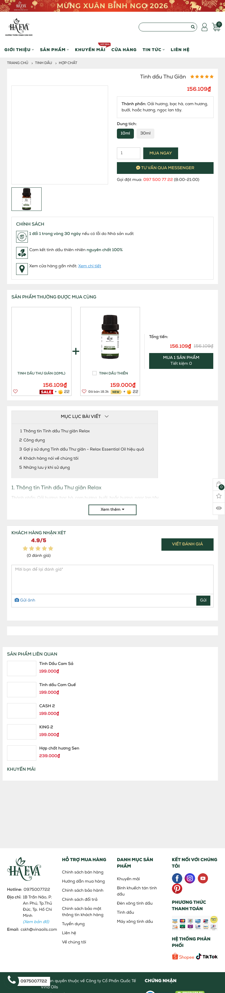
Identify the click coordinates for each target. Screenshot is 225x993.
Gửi (203, 600)
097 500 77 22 (158, 180)
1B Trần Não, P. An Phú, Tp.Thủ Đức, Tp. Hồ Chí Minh (37, 909)
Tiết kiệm (181, 361)
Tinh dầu (43, 63)
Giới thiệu (19, 50)
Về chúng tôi (74, 942)
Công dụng (34, 440)
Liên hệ (180, 50)
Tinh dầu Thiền (113, 373)
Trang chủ (17, 63)
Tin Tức (154, 50)
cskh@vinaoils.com (39, 930)
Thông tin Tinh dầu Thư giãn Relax (56, 431)
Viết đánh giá (187, 544)
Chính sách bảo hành (82, 890)
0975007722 (37, 890)
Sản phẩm (54, 50)
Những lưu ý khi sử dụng (46, 468)
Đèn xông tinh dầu (135, 903)
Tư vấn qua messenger (165, 168)
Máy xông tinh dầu (135, 922)
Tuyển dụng (73, 924)
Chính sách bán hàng (83, 872)
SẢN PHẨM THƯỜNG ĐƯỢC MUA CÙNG (53, 297)
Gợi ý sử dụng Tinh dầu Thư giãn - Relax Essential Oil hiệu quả (83, 449)
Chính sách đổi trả (80, 900)
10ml (125, 133)
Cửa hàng (124, 50)
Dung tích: (127, 124)
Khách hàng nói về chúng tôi (51, 458)
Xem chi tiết (89, 266)
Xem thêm (113, 510)
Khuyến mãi (90, 47)
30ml (145, 133)
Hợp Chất (68, 63)
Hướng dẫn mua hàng (83, 881)
